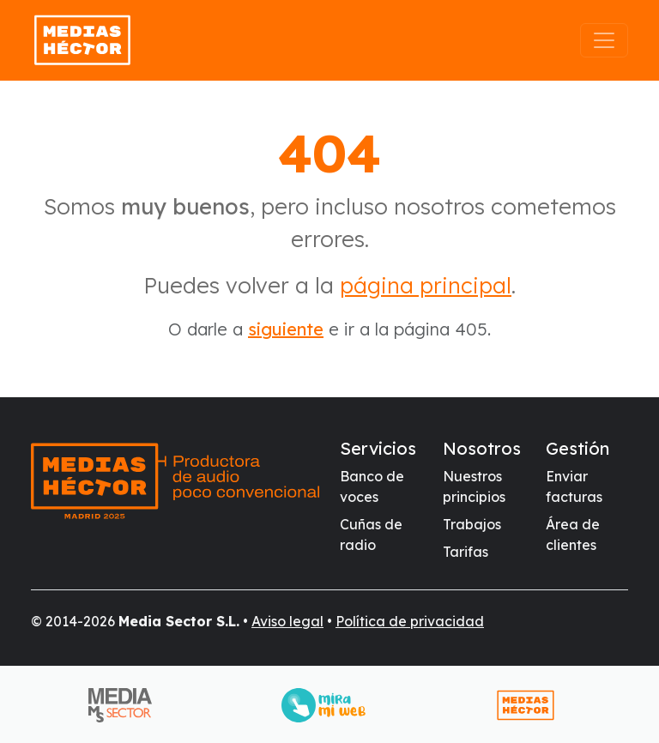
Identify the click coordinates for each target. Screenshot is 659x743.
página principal (425, 285)
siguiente (285, 329)
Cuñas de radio (371, 534)
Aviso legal (287, 621)
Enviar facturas (574, 486)
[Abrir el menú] (604, 40)
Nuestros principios (474, 486)
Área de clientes (573, 534)
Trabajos (472, 524)
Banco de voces (372, 486)
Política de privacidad (410, 621)
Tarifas (465, 551)
